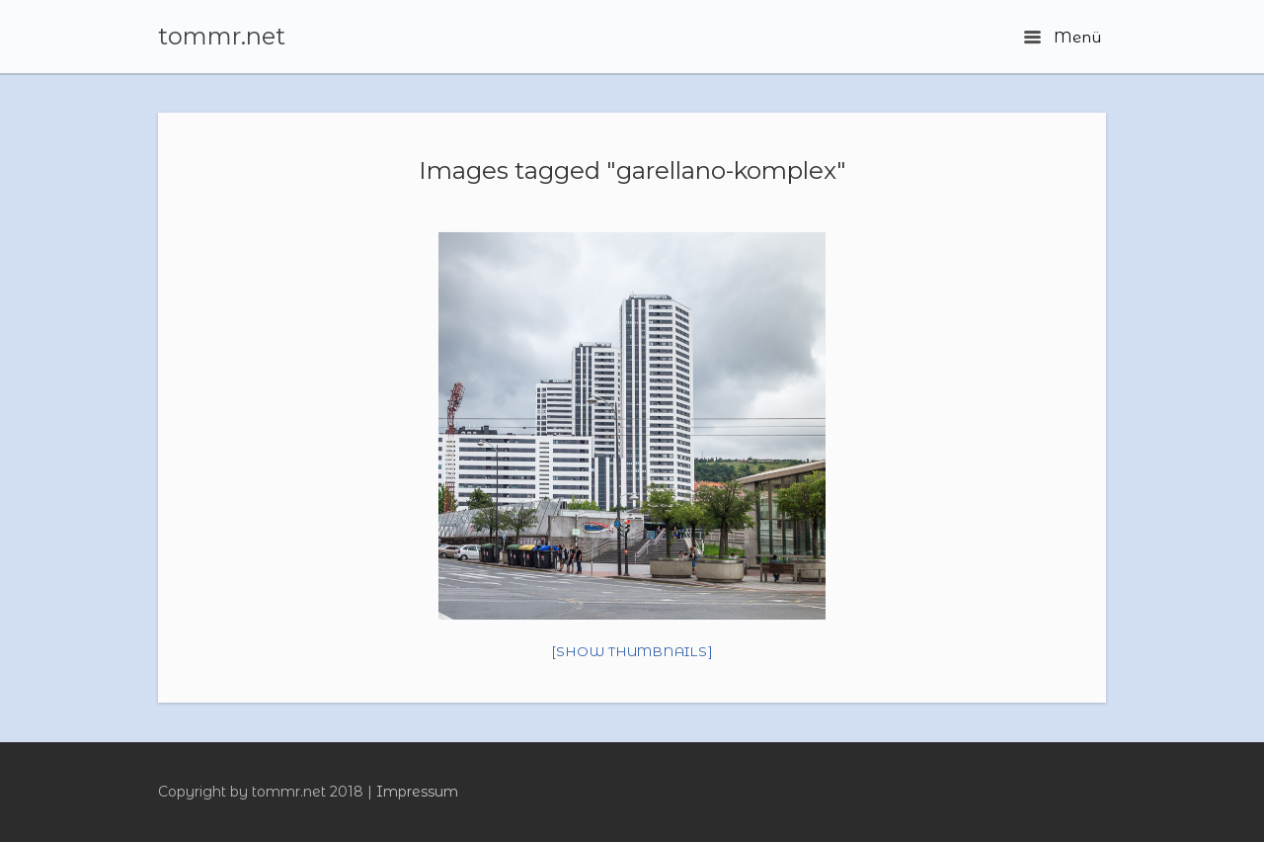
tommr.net (221, 36)
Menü (1062, 37)
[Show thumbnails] (632, 651)
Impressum (417, 791)
